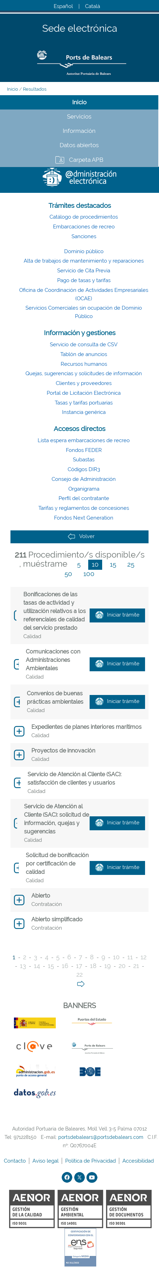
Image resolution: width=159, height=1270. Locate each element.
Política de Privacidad (91, 1161)
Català (92, 6)
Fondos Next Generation (83, 518)
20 (122, 965)
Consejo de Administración (84, 479)
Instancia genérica (84, 412)
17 (79, 965)
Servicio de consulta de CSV (84, 344)
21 (136, 965)
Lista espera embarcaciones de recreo (84, 440)
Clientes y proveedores (84, 383)
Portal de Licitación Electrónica (84, 393)
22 (79, 974)
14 (37, 965)
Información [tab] (79, 130)
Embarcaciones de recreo (84, 227)
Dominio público (84, 251)
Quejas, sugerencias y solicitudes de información (83, 373)
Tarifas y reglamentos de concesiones (83, 508)
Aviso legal (46, 1161)
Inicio (12, 89)
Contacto (15, 1161)
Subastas (83, 459)
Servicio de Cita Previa (83, 270)
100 (88, 573)
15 (113, 564)
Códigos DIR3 (84, 469)
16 (65, 965)
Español (63, 6)
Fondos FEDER (84, 450)
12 (143, 957)
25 (130, 564)
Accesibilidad (138, 1161)
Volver (81, 536)
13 (23, 965)
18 (93, 965)
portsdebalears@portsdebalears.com (100, 1137)
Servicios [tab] (79, 116)
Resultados (34, 89)
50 (68, 573)
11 (130, 957)
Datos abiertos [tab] (79, 145)
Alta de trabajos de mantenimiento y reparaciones (84, 261)
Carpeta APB (86, 159)
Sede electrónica (79, 28)
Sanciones (83, 236)
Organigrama (83, 489)
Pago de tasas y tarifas (84, 280)
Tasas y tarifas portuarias (84, 403)
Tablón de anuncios (83, 354)
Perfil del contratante (84, 498)
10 (95, 564)
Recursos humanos (84, 364)
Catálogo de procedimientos (84, 217)
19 (107, 965)
